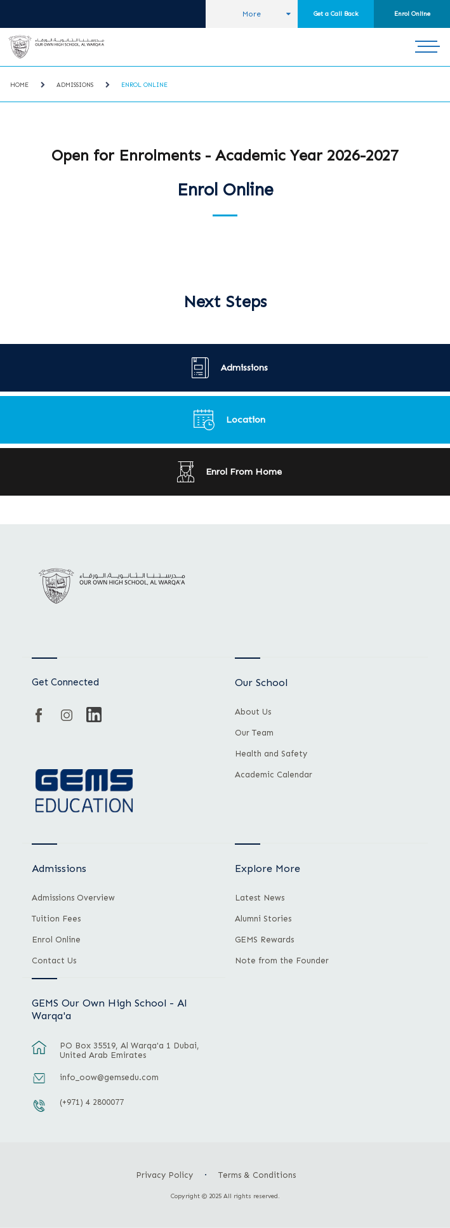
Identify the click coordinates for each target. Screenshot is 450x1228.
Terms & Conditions (257, 1175)
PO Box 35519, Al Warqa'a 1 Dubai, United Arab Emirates (129, 1050)
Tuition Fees (56, 918)
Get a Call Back (336, 14)
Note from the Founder (282, 960)
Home (19, 85)
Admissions (74, 85)
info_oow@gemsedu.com (109, 1077)
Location (245, 419)
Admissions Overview (73, 898)
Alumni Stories (263, 918)
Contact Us (54, 960)
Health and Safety (271, 753)
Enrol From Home (244, 471)
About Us (253, 712)
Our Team (254, 733)
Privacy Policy (164, 1175)
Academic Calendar (273, 774)
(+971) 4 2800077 (92, 1102)
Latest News (259, 898)
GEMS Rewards (264, 939)
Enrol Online (412, 14)
